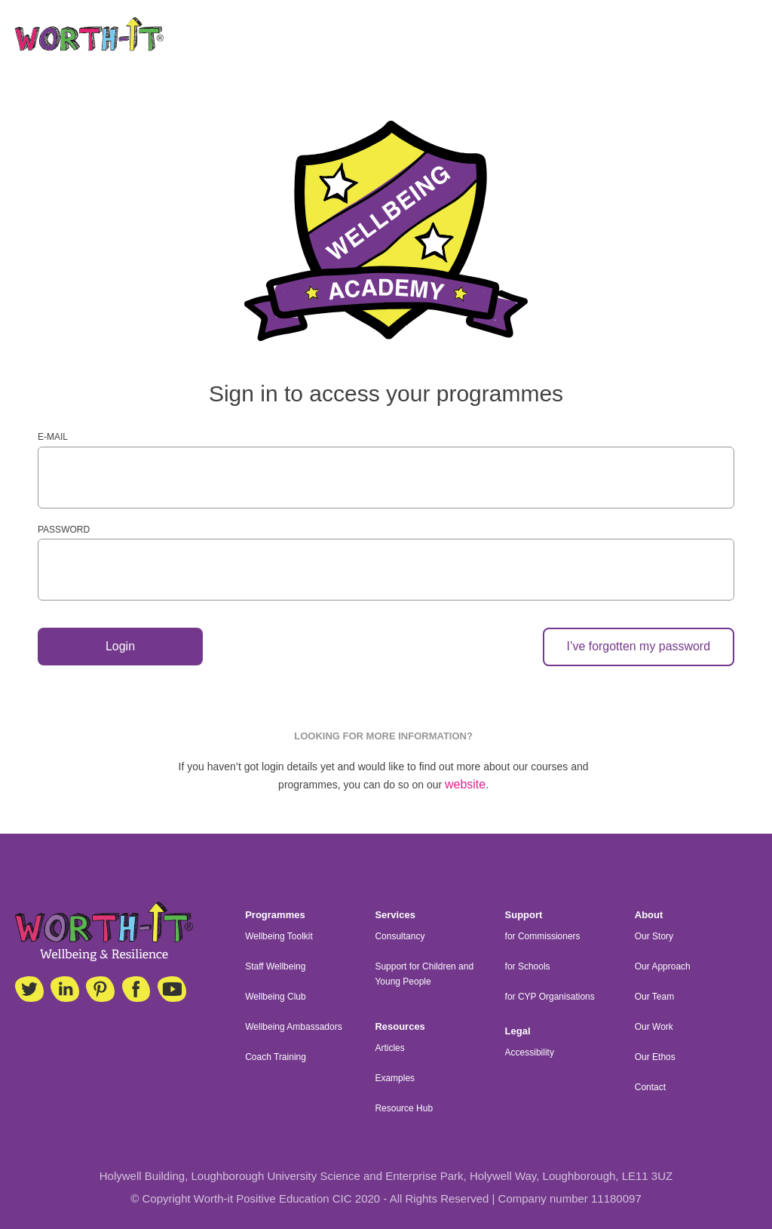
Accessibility (529, 1052)
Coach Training (275, 1057)
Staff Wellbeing (275, 966)
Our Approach (663, 966)
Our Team (654, 996)
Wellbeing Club (275, 996)
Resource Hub (404, 1108)
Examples (395, 1078)
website (465, 785)
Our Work (654, 1027)
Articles (389, 1048)
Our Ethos (655, 1057)
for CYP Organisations (550, 996)
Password (64, 529)
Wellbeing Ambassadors (293, 1027)
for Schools (527, 966)
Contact (650, 1087)
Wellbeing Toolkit (279, 936)
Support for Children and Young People (424, 974)
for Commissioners (543, 936)
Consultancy (399, 936)
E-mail (53, 437)
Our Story (654, 936)
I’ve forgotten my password (638, 647)
